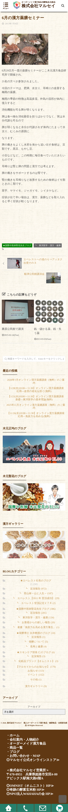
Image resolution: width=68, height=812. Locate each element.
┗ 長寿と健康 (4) (35, 646)
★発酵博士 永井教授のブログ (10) (36, 633)
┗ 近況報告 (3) (35, 656)
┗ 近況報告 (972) (36, 588)
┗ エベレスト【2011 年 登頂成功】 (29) (35, 598)
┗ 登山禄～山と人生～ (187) (36, 593)
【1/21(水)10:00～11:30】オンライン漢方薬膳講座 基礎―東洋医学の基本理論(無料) (36, 398)
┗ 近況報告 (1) (35, 637)
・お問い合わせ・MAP (23, 756)
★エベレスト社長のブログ (35, 580)
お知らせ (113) (36, 671)
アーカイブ (34, 707)
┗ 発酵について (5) (36, 642)
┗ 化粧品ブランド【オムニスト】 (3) (35, 661)
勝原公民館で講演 (13, 329)
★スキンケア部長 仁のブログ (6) (36, 652)
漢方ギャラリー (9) (36, 686)
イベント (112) (36, 675)
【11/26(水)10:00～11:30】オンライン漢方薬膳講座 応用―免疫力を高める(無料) (36, 415)
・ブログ (13, 752)
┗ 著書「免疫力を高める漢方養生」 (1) (35, 627)
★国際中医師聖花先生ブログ (17, 245)
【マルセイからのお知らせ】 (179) (36, 667)
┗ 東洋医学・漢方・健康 (48, 245)
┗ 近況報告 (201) (36, 613)
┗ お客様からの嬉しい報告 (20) (36, 622)
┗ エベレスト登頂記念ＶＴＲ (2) (35, 603)
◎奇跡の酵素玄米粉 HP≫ (25, 789)
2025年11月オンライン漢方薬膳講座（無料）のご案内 (36, 407)
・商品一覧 (14, 747)
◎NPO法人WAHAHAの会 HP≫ (29, 794)
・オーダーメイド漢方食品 (26, 743)
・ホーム (13, 735)
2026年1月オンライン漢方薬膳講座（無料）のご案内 (36, 381)
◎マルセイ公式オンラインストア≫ (32, 760)
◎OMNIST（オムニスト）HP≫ (30, 785)
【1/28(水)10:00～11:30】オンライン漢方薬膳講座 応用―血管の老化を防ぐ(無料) (36, 390)
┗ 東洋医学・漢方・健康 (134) (36, 617)
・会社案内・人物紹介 (22, 739)
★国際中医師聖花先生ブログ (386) (35, 609)
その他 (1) (35, 679)
